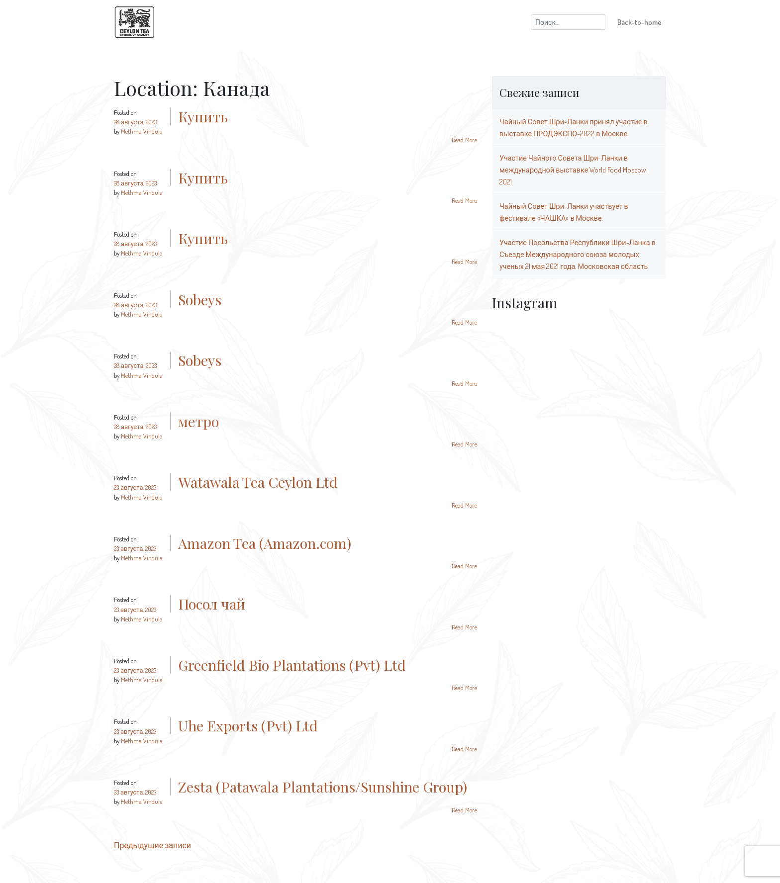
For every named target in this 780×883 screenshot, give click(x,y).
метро (198, 421)
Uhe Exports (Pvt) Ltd (248, 725)
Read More (464, 140)
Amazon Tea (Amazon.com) (264, 542)
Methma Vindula (142, 131)
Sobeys (199, 299)
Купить (203, 116)
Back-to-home (639, 21)
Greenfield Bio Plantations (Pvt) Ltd (292, 664)
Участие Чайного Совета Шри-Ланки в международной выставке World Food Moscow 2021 (572, 169)
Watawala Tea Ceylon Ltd (258, 481)
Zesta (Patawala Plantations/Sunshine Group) (322, 786)
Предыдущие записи (152, 845)
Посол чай (211, 603)
